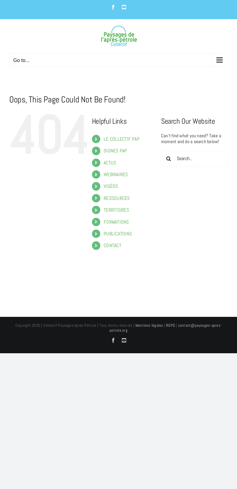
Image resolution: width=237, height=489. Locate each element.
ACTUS (110, 163)
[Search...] (194, 158)
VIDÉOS (111, 186)
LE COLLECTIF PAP (121, 139)
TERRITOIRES (116, 210)
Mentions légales (149, 325)
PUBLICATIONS (118, 233)
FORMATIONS (116, 222)
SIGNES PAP (115, 150)
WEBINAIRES (116, 174)
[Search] (169, 158)
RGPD (170, 325)
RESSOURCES (117, 198)
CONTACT (112, 245)
